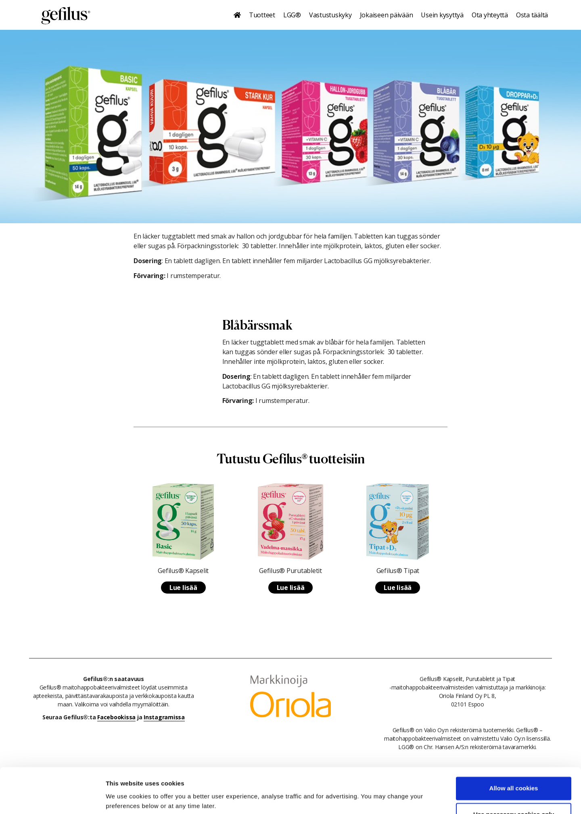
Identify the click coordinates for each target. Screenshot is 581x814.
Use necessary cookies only (513, 784)
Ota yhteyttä (490, 14)
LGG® (292, 14)
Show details (124, 798)
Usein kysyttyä (442, 14)
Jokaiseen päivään (386, 14)
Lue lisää (183, 587)
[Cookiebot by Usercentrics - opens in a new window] (52, 798)
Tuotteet (262, 14)
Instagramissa (164, 717)
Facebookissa (116, 717)
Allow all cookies (513, 758)
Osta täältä (532, 14)
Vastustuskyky (330, 14)
